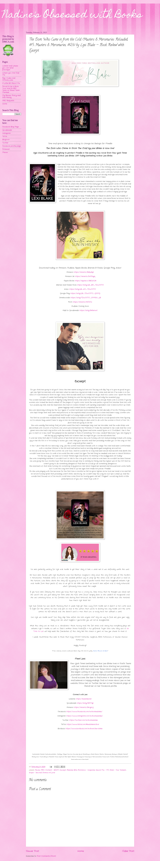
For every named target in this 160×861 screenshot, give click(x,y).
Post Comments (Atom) (46, 856)
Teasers (123, 770)
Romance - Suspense (86, 770)
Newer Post (32, 851)
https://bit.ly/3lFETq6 (85, 703)
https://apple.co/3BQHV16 (85, 281)
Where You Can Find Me (10, 74)
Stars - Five (114, 770)
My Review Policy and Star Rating (11, 96)
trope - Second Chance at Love (42, 773)
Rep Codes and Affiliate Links (8, 79)
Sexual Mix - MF (102, 770)
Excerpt (63, 770)
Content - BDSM (52, 770)
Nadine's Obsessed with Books (72, 15)
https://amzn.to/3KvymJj (84, 707)
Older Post (128, 851)
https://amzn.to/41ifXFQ (82, 302)
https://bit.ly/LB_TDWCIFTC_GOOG (85, 293)
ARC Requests (8, 101)
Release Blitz (72, 770)
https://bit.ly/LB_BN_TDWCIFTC (90, 285)
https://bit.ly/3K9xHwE (88, 310)
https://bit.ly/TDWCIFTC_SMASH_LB (86, 297)
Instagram (6, 133)
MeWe (5, 152)
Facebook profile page (11, 146)
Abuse (37, 770)
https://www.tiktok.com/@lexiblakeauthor (83, 724)
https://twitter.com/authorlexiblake (83, 720)
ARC (42, 770)
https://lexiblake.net (83, 699)
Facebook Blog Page (10, 127)
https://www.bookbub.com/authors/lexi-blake (84, 728)
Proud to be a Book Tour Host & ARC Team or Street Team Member (11, 89)
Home (80, 851)
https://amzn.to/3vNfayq (85, 276)
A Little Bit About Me (11, 83)
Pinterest (6, 149)
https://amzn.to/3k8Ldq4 (84, 272)
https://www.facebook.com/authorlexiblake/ (84, 711)
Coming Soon (83, 306)
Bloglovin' (6, 140)
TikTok (4, 136)
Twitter (5, 143)
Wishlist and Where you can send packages (10, 68)
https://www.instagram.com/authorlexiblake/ (84, 716)
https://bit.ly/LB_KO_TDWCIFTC (82, 289)
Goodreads (7, 130)
